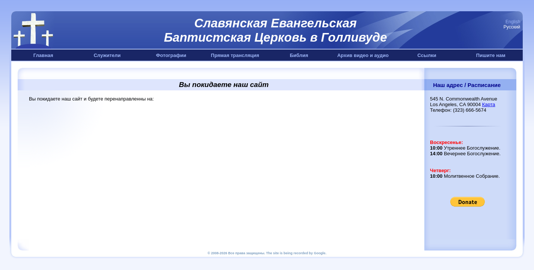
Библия (299, 55)
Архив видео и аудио (363, 55)
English (512, 21)
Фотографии (171, 55)
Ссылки (426, 55)
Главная (43, 55)
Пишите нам (490, 55)
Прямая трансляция (235, 55)
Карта (488, 104)
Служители (107, 55)
